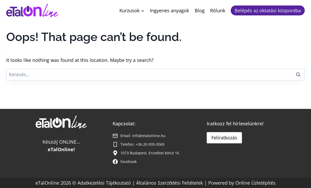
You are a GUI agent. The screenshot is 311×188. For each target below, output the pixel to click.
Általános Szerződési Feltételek (169, 183)
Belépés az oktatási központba (268, 10)
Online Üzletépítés (255, 183)
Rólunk (217, 10)
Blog (200, 10)
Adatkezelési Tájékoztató (104, 183)
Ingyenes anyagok (169, 10)
